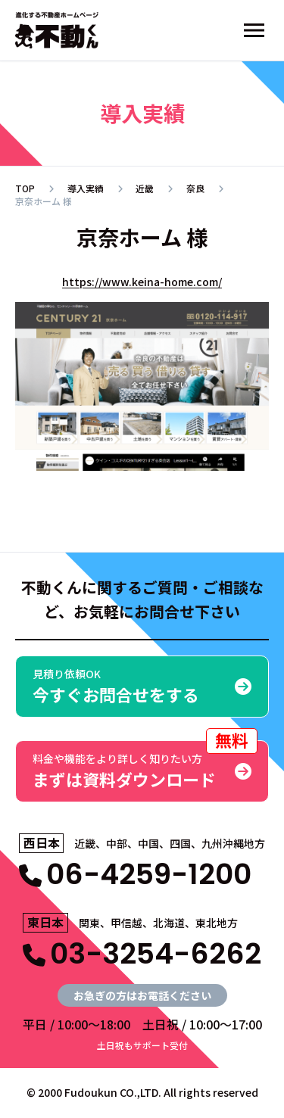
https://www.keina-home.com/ (142, 281)
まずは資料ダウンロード (145, 765)
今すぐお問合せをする (142, 686)
